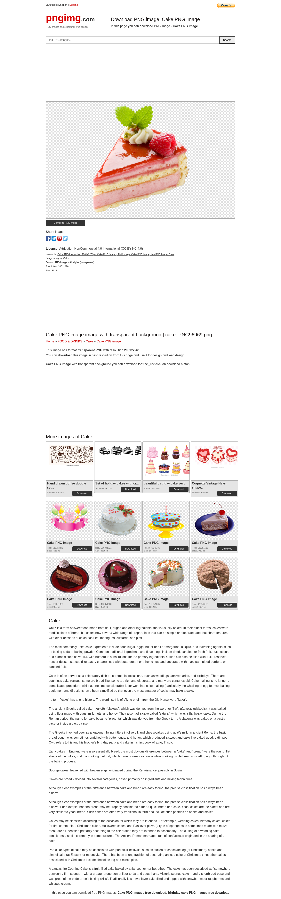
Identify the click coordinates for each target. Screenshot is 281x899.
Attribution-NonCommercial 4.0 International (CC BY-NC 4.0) (101, 248)
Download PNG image (65, 223)
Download (82, 493)
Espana (73, 4)
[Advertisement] (140, 74)
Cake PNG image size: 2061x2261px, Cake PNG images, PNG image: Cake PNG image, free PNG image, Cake (115, 254)
